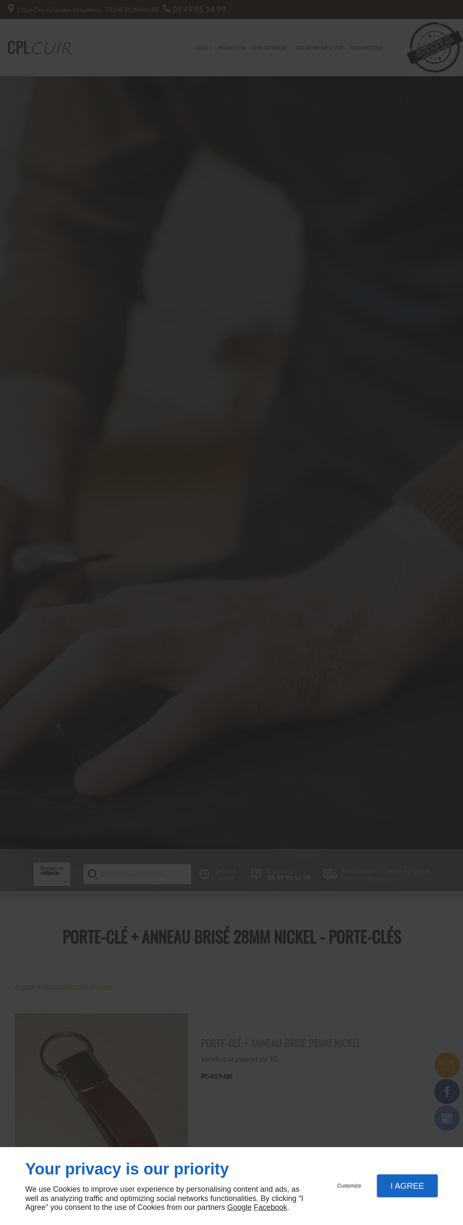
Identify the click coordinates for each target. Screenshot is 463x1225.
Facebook (270, 1207)
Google (239, 1207)
